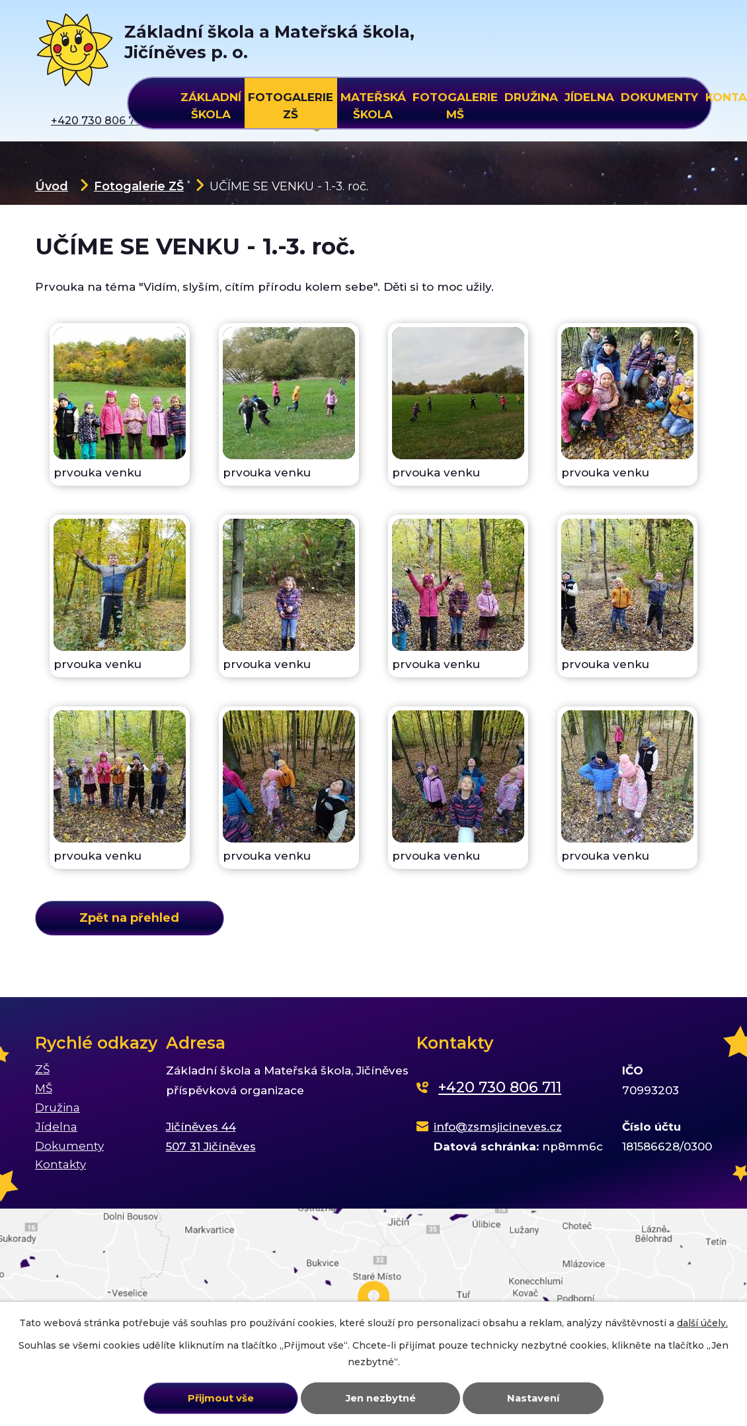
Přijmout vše (221, 1398)
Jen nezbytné (381, 1398)
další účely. (702, 1323)
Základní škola (210, 104)
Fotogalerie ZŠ (139, 186)
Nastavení (533, 1398)
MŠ (43, 1088)
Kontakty (60, 1164)
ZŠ (42, 1069)
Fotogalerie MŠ (455, 104)
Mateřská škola (373, 104)
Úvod (51, 186)
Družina (531, 97)
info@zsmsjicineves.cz (498, 1126)
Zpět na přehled (129, 917)
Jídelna (589, 97)
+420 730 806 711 (499, 1087)
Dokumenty (659, 97)
